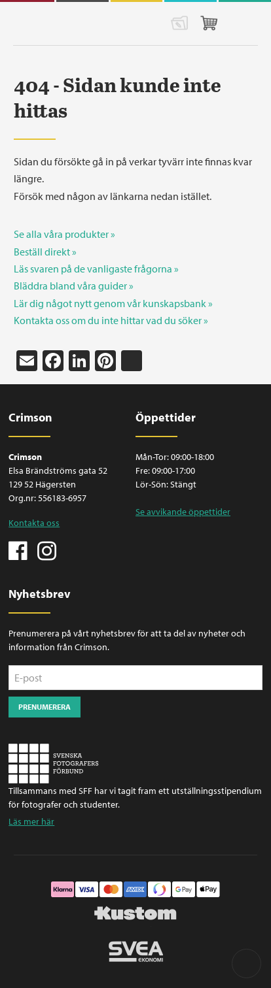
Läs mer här (31, 821)
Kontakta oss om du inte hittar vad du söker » (111, 320)
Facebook (18, 549)
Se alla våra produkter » (64, 233)
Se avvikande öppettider (183, 512)
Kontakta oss (34, 523)
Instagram (46, 549)
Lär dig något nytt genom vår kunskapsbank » (113, 303)
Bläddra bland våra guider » (74, 285)
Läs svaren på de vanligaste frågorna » (96, 268)
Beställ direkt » (45, 251)
